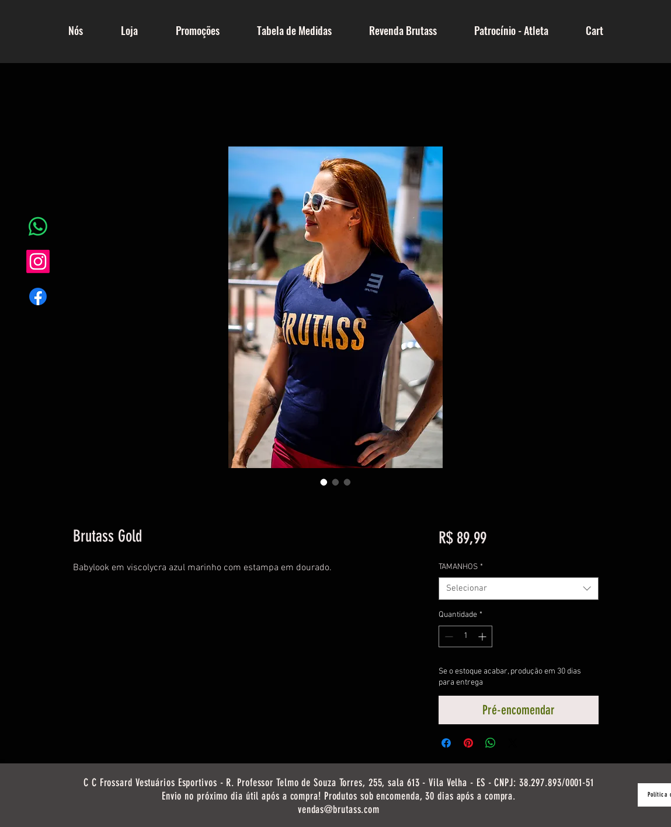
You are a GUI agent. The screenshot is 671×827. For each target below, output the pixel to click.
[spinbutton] (465, 636)
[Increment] (483, 636)
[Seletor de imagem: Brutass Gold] (324, 482)
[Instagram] (38, 261)
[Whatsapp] (38, 226)
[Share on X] (513, 743)
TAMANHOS (461, 567)
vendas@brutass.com (339, 809)
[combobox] (518, 588)
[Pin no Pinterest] (468, 743)
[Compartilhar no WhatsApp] (491, 743)
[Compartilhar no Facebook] (446, 743)
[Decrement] (447, 636)
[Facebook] (38, 296)
